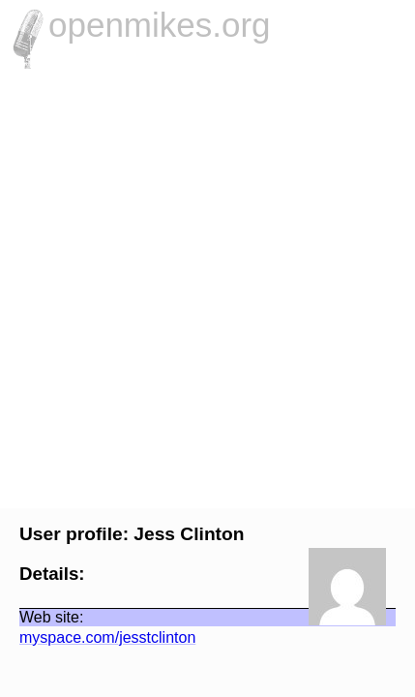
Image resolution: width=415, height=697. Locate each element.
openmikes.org (159, 25)
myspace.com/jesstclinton (98, 637)
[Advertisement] (207, 286)
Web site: (42, 617)
